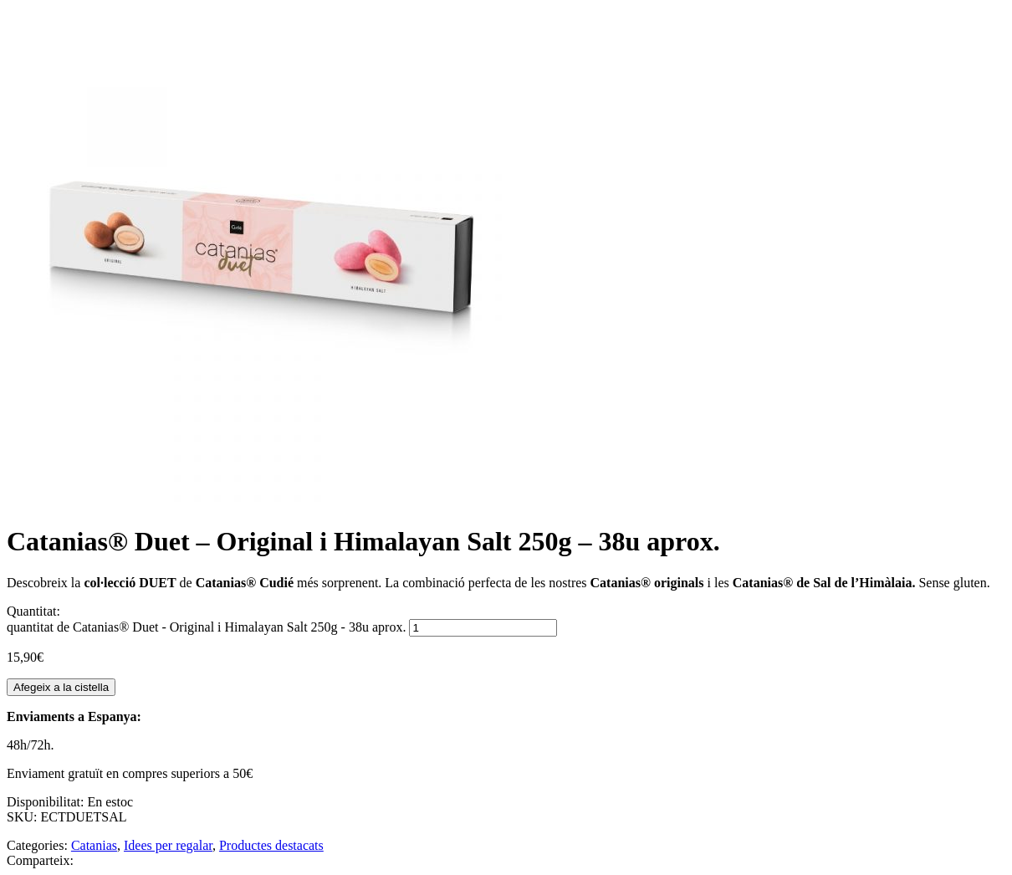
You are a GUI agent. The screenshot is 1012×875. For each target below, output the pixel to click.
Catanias (94, 845)
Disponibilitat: (47, 802)
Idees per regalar (168, 845)
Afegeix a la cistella (61, 687)
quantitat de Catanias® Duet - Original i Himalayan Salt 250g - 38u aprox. (206, 627)
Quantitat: (33, 611)
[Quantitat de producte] (483, 628)
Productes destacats (271, 845)
